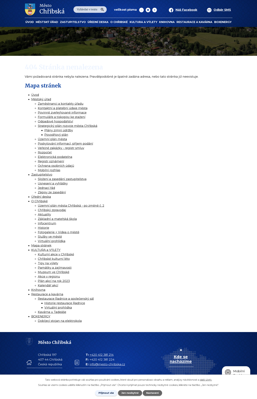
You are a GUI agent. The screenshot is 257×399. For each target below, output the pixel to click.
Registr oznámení (51, 161)
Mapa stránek (41, 245)
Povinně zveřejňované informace (62, 112)
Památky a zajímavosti (55, 268)
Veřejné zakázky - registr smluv (61, 148)
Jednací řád (46, 188)
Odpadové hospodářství (55, 121)
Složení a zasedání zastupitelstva (62, 179)
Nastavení (152, 392)
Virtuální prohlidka (58, 307)
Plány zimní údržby (58, 130)
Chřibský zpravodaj (52, 210)
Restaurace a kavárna (194, 22)
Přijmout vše (106, 392)
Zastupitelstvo (73, 22)
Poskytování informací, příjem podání (65, 143)
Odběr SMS (222, 10)
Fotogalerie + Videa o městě (58, 232)
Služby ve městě (50, 236)
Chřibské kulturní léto (54, 259)
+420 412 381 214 (101, 355)
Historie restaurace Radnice (64, 303)
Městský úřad (47, 22)
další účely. (206, 379)
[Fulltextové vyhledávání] (90, 9)
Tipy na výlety (48, 263)
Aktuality (44, 214)
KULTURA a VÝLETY (143, 22)
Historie (43, 228)
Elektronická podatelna (55, 157)
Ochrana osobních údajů (56, 166)
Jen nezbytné (130, 392)
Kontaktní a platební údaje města (63, 108)
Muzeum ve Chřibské (53, 272)
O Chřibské (119, 22)
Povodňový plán (56, 135)
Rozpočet (45, 152)
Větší (154, 10)
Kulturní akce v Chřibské (56, 254)
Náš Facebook (186, 10)
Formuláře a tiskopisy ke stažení (61, 117)
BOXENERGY (223, 22)
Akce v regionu (49, 276)
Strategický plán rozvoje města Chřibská (67, 126)
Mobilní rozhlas (49, 170)
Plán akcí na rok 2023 (54, 281)
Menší (141, 10)
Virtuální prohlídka (51, 241)
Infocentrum (47, 223)
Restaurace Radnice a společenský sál (66, 299)
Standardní (148, 10)
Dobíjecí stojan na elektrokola (60, 321)
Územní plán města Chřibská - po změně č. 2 (71, 205)
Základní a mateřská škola (57, 219)
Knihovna (167, 22)
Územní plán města (52, 139)
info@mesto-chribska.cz (107, 364)
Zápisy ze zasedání (52, 192)
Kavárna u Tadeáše (52, 312)
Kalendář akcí (48, 285)
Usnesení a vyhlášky (53, 183)
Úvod (29, 22)
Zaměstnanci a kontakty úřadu (60, 104)
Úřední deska (98, 22)
